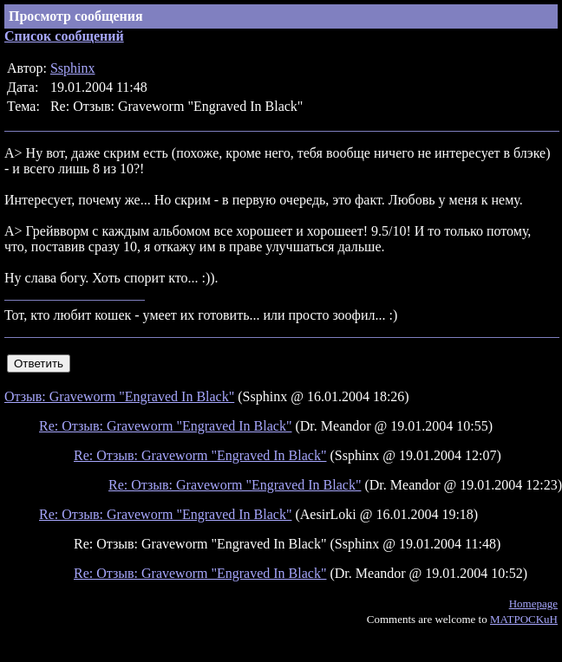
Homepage (533, 603)
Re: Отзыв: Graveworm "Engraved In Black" (165, 426)
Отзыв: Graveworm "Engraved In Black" (119, 396)
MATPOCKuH (524, 619)
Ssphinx (72, 68)
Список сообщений (64, 36)
